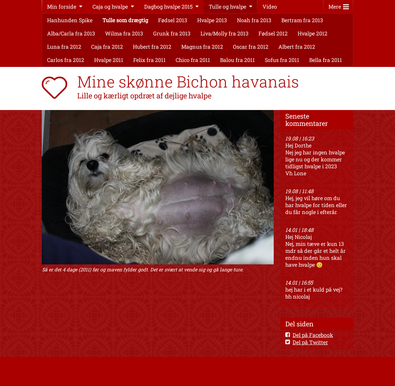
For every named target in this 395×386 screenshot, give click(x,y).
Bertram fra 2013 (302, 20)
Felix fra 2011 (149, 59)
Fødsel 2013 (172, 20)
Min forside (61, 6)
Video (269, 6)
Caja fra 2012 (107, 46)
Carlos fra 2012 (65, 59)
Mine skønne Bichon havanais (188, 81)
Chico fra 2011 (193, 59)
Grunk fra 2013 (172, 33)
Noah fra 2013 (254, 20)
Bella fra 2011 (325, 59)
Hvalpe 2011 (108, 59)
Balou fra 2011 (237, 59)
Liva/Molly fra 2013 (224, 33)
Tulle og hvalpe (227, 6)
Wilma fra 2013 (124, 33)
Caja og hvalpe (110, 6)
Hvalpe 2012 (312, 33)
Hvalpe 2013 (212, 20)
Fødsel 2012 (273, 33)
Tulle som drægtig (125, 20)
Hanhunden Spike (69, 20)
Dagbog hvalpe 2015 (168, 6)
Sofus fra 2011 (282, 59)
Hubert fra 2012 (152, 46)
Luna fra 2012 (64, 46)
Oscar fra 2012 (250, 46)
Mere (338, 5)
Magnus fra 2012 (202, 46)
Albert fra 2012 (296, 46)
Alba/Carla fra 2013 (71, 33)
